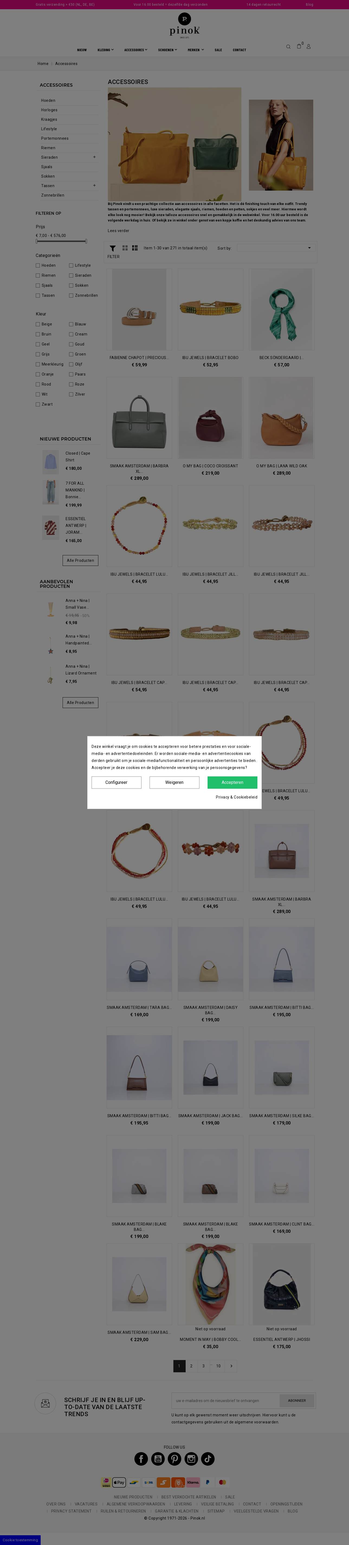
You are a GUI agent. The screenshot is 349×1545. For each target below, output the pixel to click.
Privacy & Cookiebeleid (236, 797)
